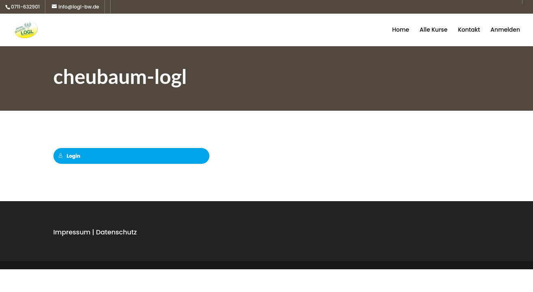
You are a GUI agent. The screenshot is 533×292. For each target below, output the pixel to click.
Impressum (72, 232)
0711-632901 (25, 6)
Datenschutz (116, 232)
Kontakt (469, 30)
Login (69, 155)
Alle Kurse (434, 30)
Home (400, 30)
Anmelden (505, 30)
